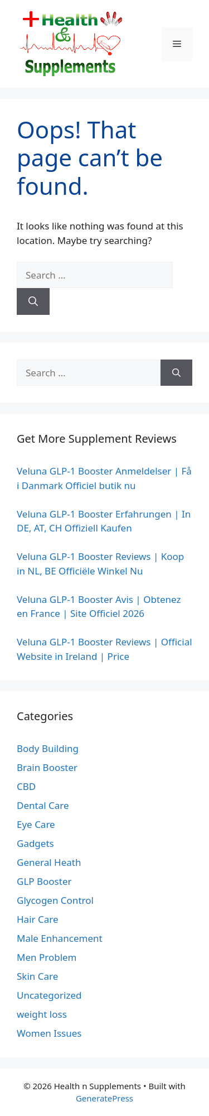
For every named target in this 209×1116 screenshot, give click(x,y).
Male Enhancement (60, 938)
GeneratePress (104, 1098)
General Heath (49, 862)
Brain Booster (47, 767)
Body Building (48, 748)
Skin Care (37, 976)
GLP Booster (44, 881)
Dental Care (43, 805)
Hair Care (38, 919)
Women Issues (49, 1033)
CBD (26, 786)
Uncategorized (49, 995)
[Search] (33, 301)
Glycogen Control (55, 900)
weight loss (42, 1014)
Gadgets (35, 843)
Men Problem (47, 957)
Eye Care (36, 824)
